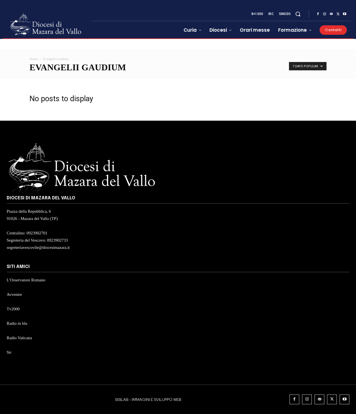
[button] (298, 14)
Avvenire (14, 294)
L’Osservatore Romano (26, 280)
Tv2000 (13, 309)
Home (33, 59)
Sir (9, 352)
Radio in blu (17, 323)
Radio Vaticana (19, 338)
